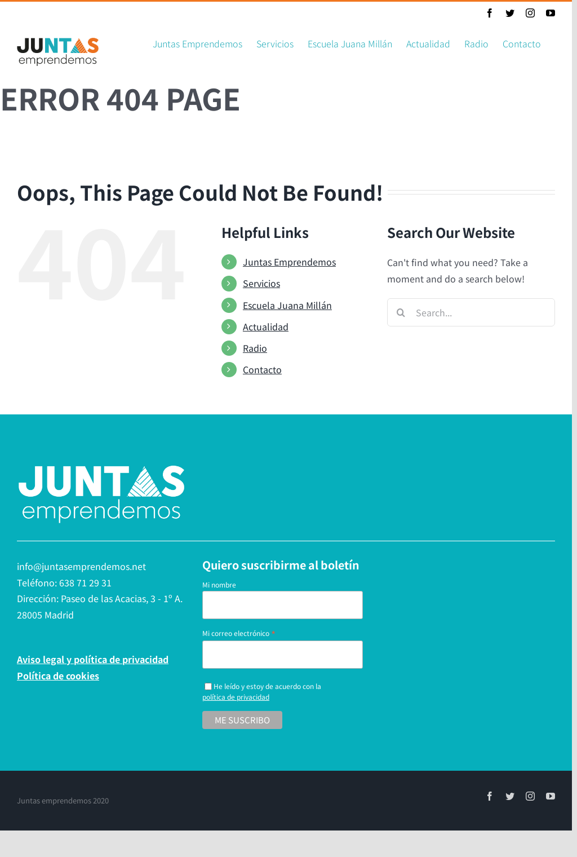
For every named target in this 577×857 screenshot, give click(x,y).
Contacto (262, 369)
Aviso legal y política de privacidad (92, 659)
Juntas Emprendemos (289, 261)
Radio (255, 348)
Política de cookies (58, 675)
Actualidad (265, 326)
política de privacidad (235, 696)
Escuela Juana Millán (287, 305)
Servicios (261, 283)
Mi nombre (219, 584)
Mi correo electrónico (239, 633)
